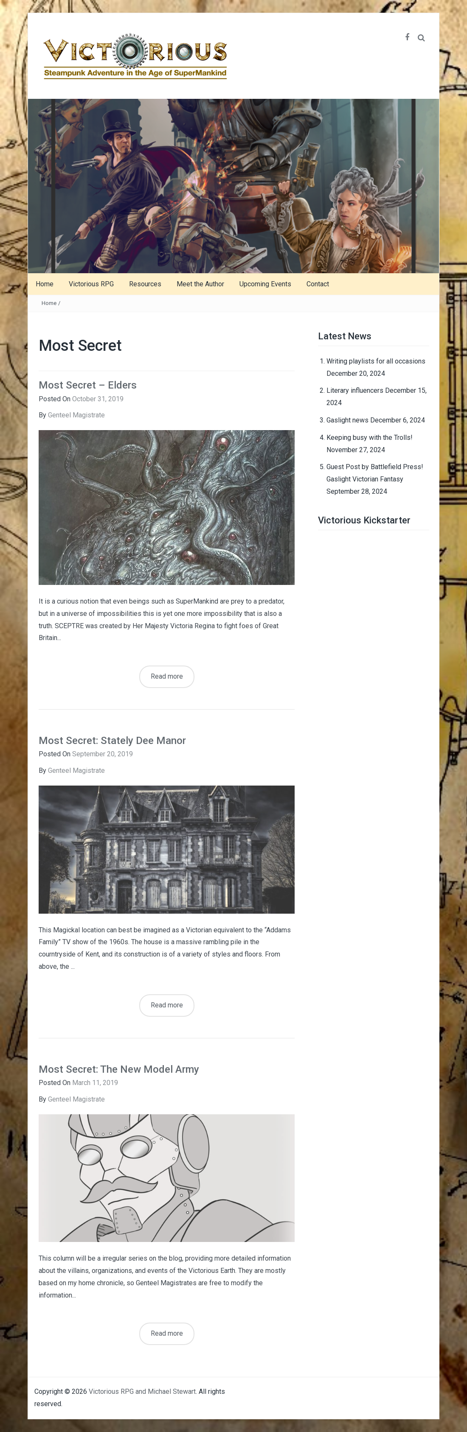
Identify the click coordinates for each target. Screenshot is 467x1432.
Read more (167, 676)
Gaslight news (347, 420)
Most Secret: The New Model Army (119, 1069)
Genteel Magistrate (76, 415)
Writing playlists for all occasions (375, 361)
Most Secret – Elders (88, 385)
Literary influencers (354, 390)
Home (44, 284)
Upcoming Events (265, 284)
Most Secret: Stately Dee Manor (112, 741)
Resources (145, 284)
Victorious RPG (91, 284)
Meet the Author (200, 284)
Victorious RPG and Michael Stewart (142, 1391)
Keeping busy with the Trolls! (369, 438)
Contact (318, 284)
